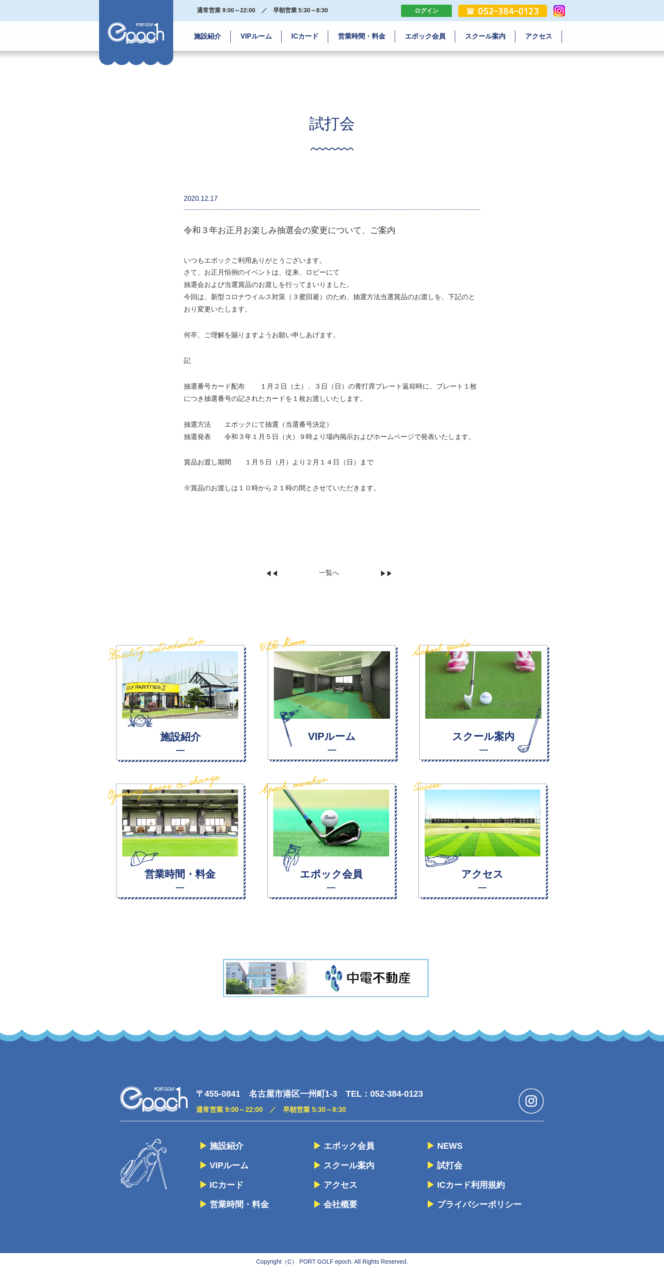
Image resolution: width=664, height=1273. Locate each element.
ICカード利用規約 (471, 1185)
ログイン (426, 10)
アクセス (538, 36)
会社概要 (340, 1204)
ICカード (304, 36)
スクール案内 (485, 36)
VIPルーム (256, 36)
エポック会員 (425, 36)
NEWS (449, 1146)
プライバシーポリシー (479, 1204)
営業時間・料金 (361, 36)
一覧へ (329, 572)
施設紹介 (207, 36)
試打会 (449, 1165)
